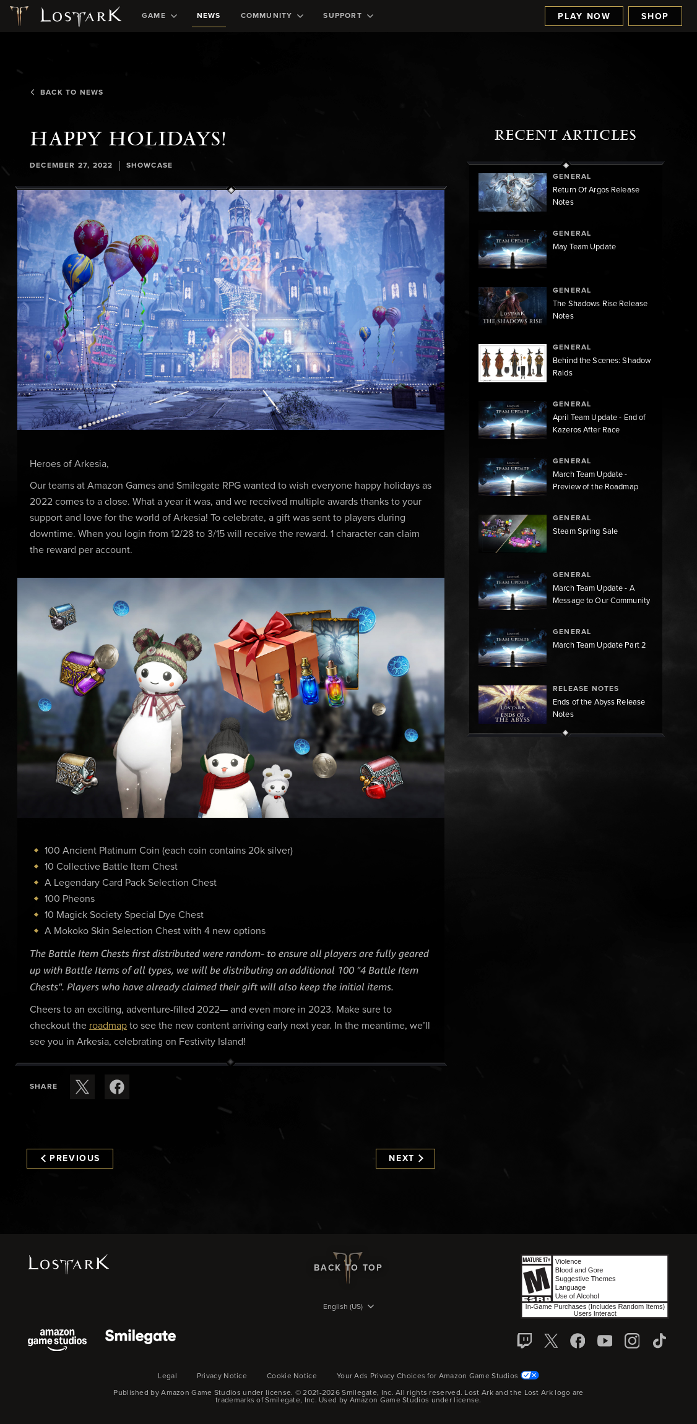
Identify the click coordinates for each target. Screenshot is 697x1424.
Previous (70, 1158)
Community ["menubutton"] (272, 16)
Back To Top (348, 1268)
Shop (655, 16)
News (209, 16)
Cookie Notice (292, 1376)
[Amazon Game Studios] (57, 1341)
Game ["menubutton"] (159, 16)
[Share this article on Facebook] (117, 1086)
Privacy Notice (222, 1376)
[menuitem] (159, 16)
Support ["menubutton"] (348, 16)
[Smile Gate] (140, 1341)
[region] (565, 449)
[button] (230, 310)
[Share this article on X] (82, 1086)
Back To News (66, 93)
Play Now (584, 16)
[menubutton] (348, 1307)
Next (406, 1158)
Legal (167, 1376)
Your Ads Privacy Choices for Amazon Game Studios (438, 1376)
